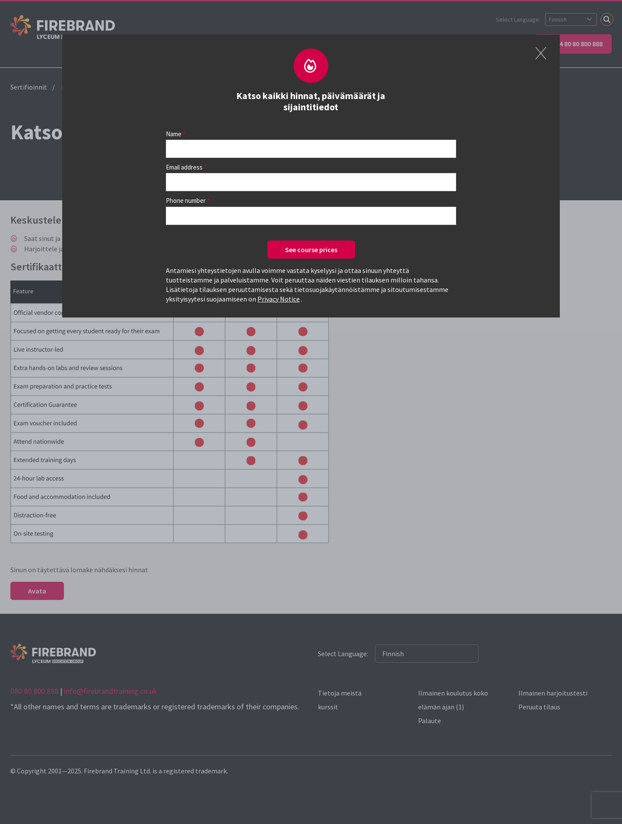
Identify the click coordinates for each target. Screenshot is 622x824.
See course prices (311, 249)
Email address (184, 167)
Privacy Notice (278, 299)
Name (173, 134)
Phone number (186, 200)
